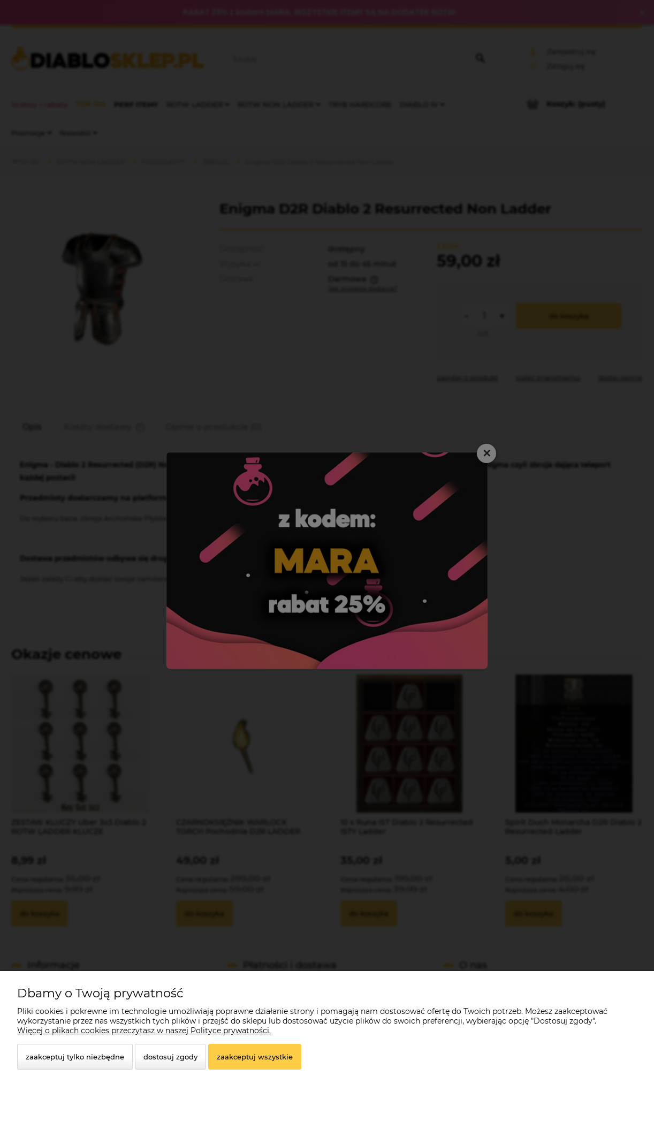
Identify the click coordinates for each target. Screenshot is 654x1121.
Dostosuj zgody (170, 1056)
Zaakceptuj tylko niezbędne (75, 1056)
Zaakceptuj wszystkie (255, 1056)
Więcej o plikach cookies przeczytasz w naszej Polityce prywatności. (144, 1030)
